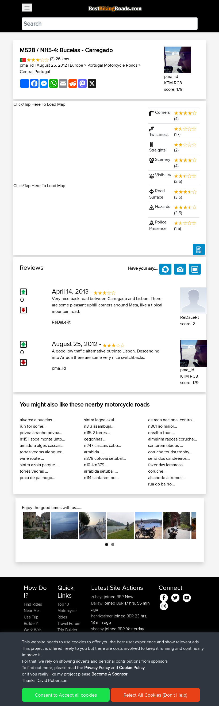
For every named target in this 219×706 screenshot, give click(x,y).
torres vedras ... (34, 471)
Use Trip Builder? (31, 620)
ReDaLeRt (61, 322)
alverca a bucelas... (37, 420)
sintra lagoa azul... (100, 420)
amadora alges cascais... (42, 445)
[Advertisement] (77, 145)
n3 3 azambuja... (99, 426)
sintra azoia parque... (39, 465)
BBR (120, 596)
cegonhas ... (95, 439)
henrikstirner (102, 616)
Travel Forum (68, 623)
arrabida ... (93, 452)
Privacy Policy (95, 694)
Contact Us (67, 643)
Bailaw (97, 603)
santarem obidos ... (165, 445)
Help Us (64, 649)
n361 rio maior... (162, 426)
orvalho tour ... (161, 433)
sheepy (98, 629)
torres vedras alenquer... (42, 452)
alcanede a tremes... (167, 478)
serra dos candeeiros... (169, 458)
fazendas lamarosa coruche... (165, 468)
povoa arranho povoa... (41, 433)
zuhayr (97, 596)
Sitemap (74, 694)
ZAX (95, 635)
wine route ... (32, 458)
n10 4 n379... (95, 465)
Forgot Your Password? (34, 646)
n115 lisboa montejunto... (42, 439)
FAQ (27, 668)
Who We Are (68, 636)
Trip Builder (67, 630)
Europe (76, 65)
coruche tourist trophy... (170, 452)
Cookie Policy (122, 694)
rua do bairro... (161, 484)
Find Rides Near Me (33, 607)
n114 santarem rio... (101, 478)
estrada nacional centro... (171, 420)
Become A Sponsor (33, 659)
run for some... (33, 426)
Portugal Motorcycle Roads (112, 65)
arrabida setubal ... (101, 471)
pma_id (27, 65)
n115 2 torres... (97, 433)
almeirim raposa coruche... (172, 439)
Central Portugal (35, 72)
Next (188, 525)
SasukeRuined (104, 641)
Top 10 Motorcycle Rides (66, 610)
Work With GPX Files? (33, 633)
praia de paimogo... (37, 478)
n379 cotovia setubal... (105, 458)
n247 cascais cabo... (102, 445)
